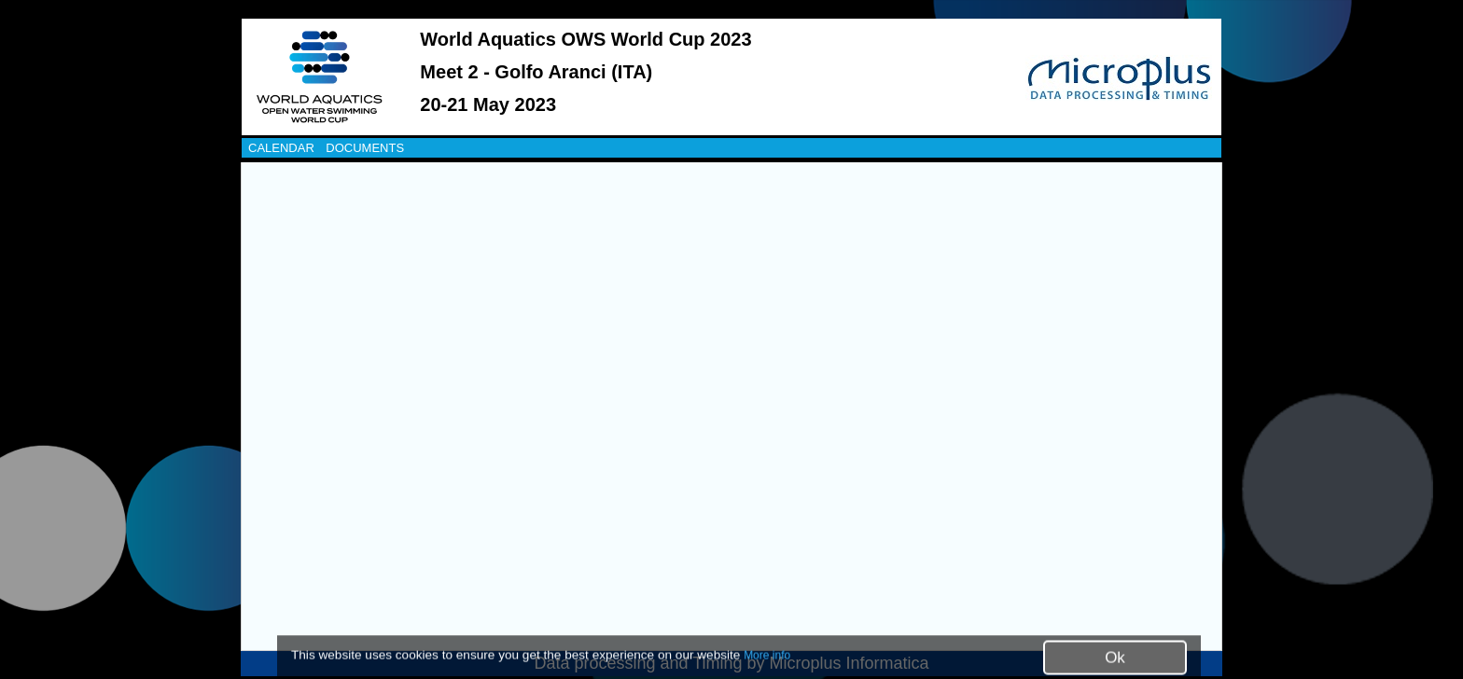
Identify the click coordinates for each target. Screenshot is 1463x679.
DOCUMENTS (365, 148)
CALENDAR (281, 148)
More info (767, 655)
